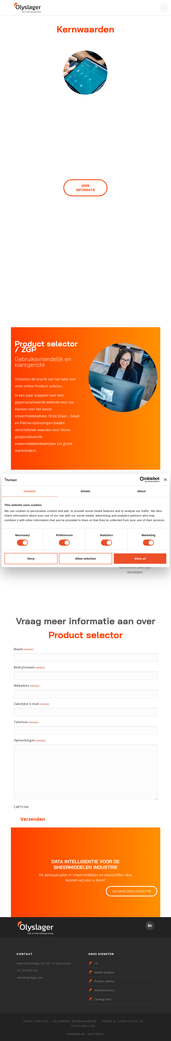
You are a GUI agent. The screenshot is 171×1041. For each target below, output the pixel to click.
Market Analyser (104, 972)
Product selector (104, 981)
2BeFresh (96, 1034)
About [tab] (141, 491)
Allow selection (85, 558)
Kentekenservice (104, 990)
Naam (23, 649)
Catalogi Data (102, 999)
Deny (30, 558)
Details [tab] (85, 491)
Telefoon (26, 722)
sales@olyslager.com (30, 977)
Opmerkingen (29, 740)
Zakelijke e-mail (31, 703)
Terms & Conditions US (122, 1021)
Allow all (140, 558)
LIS (96, 963)
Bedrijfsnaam (29, 667)
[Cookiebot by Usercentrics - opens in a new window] (143, 479)
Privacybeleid (35, 1021)
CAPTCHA (21, 807)
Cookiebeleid (83, 1026)
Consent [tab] (29, 491)
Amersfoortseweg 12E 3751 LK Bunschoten (44, 963)
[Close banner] (165, 479)
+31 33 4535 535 (27, 970)
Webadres (26, 685)
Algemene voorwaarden (75, 1021)
